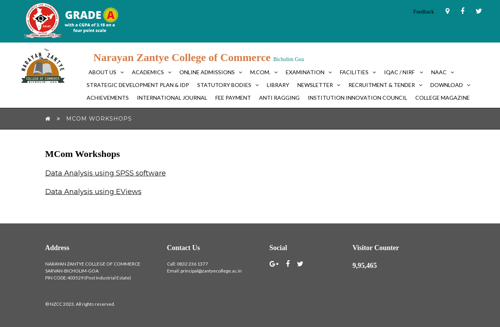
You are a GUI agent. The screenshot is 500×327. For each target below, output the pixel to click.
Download (446, 85)
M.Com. (260, 72)
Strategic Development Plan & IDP (138, 85)
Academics (148, 72)
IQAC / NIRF (400, 72)
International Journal (172, 97)
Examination (305, 72)
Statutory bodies (224, 85)
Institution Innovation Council (357, 97)
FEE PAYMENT (233, 97)
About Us (102, 72)
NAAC (439, 72)
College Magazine (442, 97)
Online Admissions (207, 72)
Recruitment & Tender (381, 85)
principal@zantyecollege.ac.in (211, 271)
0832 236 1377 (192, 264)
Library (278, 85)
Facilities (354, 72)
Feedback (423, 12)
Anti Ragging (279, 97)
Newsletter (315, 85)
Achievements (108, 97)
